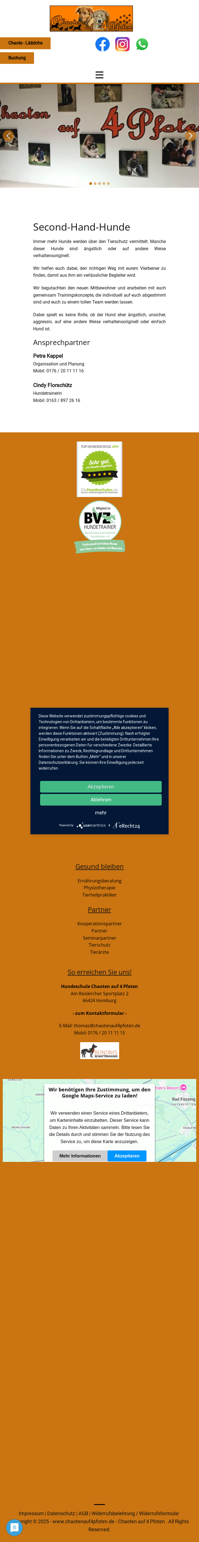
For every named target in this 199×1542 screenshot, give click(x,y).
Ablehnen (101, 800)
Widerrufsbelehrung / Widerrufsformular (135, 1513)
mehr (101, 813)
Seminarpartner (99, 938)
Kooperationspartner (99, 924)
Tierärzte (99, 952)
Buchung (17, 58)
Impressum (31, 1513)
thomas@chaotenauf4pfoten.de (107, 1026)
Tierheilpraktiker (99, 895)
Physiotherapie (99, 888)
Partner (99, 931)
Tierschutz (100, 945)
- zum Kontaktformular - (100, 1013)
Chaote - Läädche (25, 43)
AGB (83, 1513)
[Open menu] (99, 75)
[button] (8, 135)
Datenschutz (61, 1513)
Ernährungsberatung (100, 881)
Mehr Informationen (80, 1156)
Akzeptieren (127, 1156)
